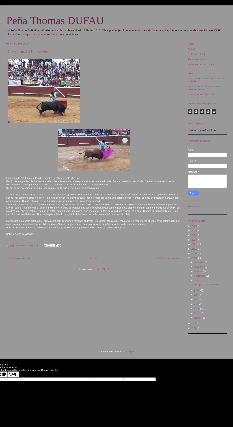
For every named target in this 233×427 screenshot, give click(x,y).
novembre (199, 266)
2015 (194, 328)
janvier (198, 317)
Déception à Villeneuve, (27, 51)
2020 (194, 253)
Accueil (94, 258)
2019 (194, 258)
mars (197, 308)
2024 (194, 235)
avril (196, 304)
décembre (199, 262)
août (197, 280)
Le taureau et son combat (201, 64)
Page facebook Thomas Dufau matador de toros (203, 88)
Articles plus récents (19, 258)
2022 (194, 244)
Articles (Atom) (101, 269)
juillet (197, 290)
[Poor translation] (13, 374)
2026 (194, 226)
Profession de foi (196, 59)
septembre (200, 275)
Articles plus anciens (168, 258)
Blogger (130, 351)
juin (196, 294)
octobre (198, 271)
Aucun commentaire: (28, 245)
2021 (194, 248)
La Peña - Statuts (197, 54)
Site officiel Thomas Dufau (201, 94)
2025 (194, 230)
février (198, 313)
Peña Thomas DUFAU (55, 20)
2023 (194, 239)
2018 (194, 323)
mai (196, 299)
